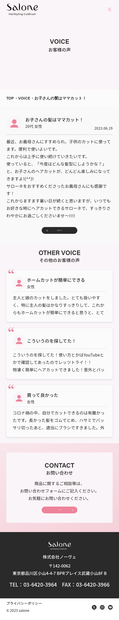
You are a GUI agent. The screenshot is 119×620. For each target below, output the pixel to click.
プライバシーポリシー (24, 606)
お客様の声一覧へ (59, 231)
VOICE (24, 98)
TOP (10, 98)
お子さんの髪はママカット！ (60, 98)
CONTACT (59, 512)
